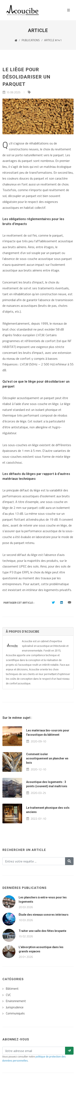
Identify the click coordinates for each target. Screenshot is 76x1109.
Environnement (16, 1001)
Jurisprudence (15, 1007)
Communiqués (15, 1013)
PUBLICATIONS (31, 40)
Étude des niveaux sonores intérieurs (44, 914)
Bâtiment (12, 988)
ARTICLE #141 (53, 40)
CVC (8, 995)
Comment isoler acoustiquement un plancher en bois (47, 758)
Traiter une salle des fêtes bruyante (42, 930)
